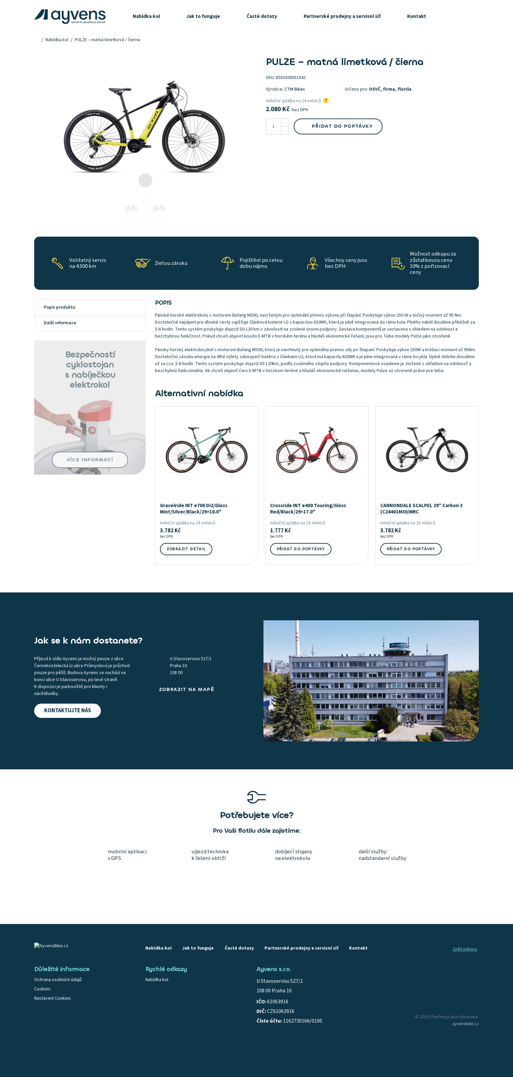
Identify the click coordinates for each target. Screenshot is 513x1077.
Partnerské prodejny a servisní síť (342, 16)
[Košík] (472, 16)
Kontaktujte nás (67, 711)
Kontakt (416, 16)
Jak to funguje (203, 16)
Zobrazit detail (186, 549)
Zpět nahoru (465, 949)
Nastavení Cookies (52, 998)
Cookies (42, 989)
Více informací (90, 460)
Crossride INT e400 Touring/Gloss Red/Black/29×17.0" (308, 508)
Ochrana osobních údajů (58, 979)
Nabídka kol (146, 16)
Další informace (90, 323)
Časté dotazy (262, 16)
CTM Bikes (294, 89)
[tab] (90, 307)
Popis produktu (90, 307)
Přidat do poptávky (338, 126)
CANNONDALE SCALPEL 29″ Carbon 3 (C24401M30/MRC (421, 508)
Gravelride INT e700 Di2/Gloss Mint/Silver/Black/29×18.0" (193, 508)
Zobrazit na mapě (186, 689)
